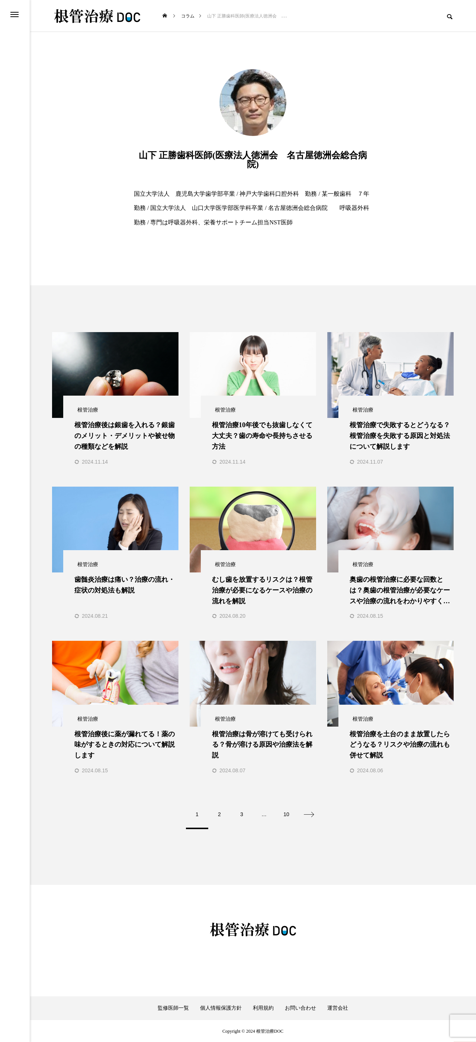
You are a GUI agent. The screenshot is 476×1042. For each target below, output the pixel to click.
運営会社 (337, 1007)
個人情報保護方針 (221, 1007)
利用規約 (263, 1007)
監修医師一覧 (173, 1007)
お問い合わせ (300, 1007)
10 (286, 814)
